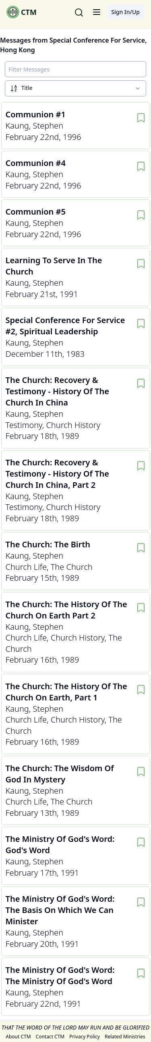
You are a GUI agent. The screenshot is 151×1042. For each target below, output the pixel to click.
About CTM (18, 1037)
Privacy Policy (84, 1037)
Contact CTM (50, 1037)
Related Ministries (125, 1037)
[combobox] (75, 88)
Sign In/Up (125, 12)
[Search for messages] (79, 12)
